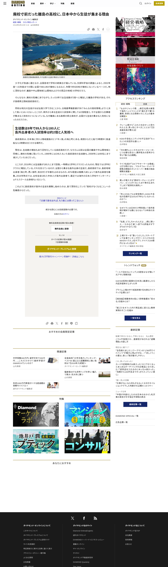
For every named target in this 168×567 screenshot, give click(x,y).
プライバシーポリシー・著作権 (34, 498)
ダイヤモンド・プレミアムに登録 (61, 249)
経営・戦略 (17, 22)
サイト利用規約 (29, 489)
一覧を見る (135, 318)
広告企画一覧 (122, 422)
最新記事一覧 (135, 404)
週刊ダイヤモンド (79, 480)
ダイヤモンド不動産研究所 (83, 502)
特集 (72, 5)
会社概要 (128, 480)
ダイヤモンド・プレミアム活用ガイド (36, 485)
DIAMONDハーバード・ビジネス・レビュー (88, 485)
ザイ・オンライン (79, 493)
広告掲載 (26, 507)
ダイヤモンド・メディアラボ (83, 529)
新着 (42, 5)
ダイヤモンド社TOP (132, 476)
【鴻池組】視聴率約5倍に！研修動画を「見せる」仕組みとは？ (135, 300)
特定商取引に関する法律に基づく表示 (37, 493)
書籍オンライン (78, 489)
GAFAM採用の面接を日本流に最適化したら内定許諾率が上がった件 (135, 282)
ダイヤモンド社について (135, 470)
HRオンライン (78, 516)
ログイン (138, 4)
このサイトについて (30, 476)
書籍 (82, 5)
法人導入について (30, 516)
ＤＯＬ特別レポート (30, 22)
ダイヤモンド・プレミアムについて (35, 480)
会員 (145, 104)
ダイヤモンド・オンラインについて (36, 470)
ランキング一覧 (135, 253)
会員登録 (149, 5)
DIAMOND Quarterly (81, 507)
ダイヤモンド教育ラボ (81, 525)
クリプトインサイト (80, 520)
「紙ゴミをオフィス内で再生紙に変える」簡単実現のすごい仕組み (135, 309)
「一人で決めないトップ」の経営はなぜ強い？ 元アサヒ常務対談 (135, 273)
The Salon (77, 511)
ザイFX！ (76, 498)
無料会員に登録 (62, 229)
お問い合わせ (28, 511)
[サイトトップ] (25, 4)
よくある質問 (28, 502)
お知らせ (128, 489)
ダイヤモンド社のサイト (82, 470)
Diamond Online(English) (83, 476)
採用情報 (128, 485)
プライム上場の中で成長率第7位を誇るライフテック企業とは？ (135, 291)
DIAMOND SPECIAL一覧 (127, 416)
